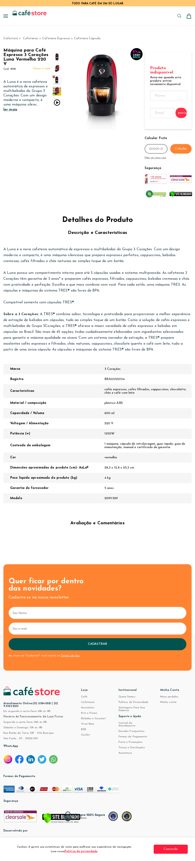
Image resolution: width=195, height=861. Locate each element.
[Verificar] (61, 818)
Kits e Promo (89, 713)
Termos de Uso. (70, 655)
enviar (182, 113)
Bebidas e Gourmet (93, 718)
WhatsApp (10, 746)
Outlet (85, 734)
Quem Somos (126, 696)
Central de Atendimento (126, 724)
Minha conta (168, 702)
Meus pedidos (169, 696)
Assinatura (125, 753)
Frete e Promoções (130, 742)
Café (84, 696)
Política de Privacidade (133, 702)
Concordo (171, 849)
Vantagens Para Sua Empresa (131, 709)
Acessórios (87, 707)
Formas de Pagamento (132, 736)
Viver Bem (87, 724)
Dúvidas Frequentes (131, 731)
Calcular (181, 148)
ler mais (10, 109)
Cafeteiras (87, 702)
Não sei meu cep (155, 157)
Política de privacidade (80, 851)
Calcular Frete (156, 138)
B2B (83, 729)
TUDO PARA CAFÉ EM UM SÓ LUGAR (97, 3)
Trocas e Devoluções (131, 747)
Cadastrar (97, 644)
